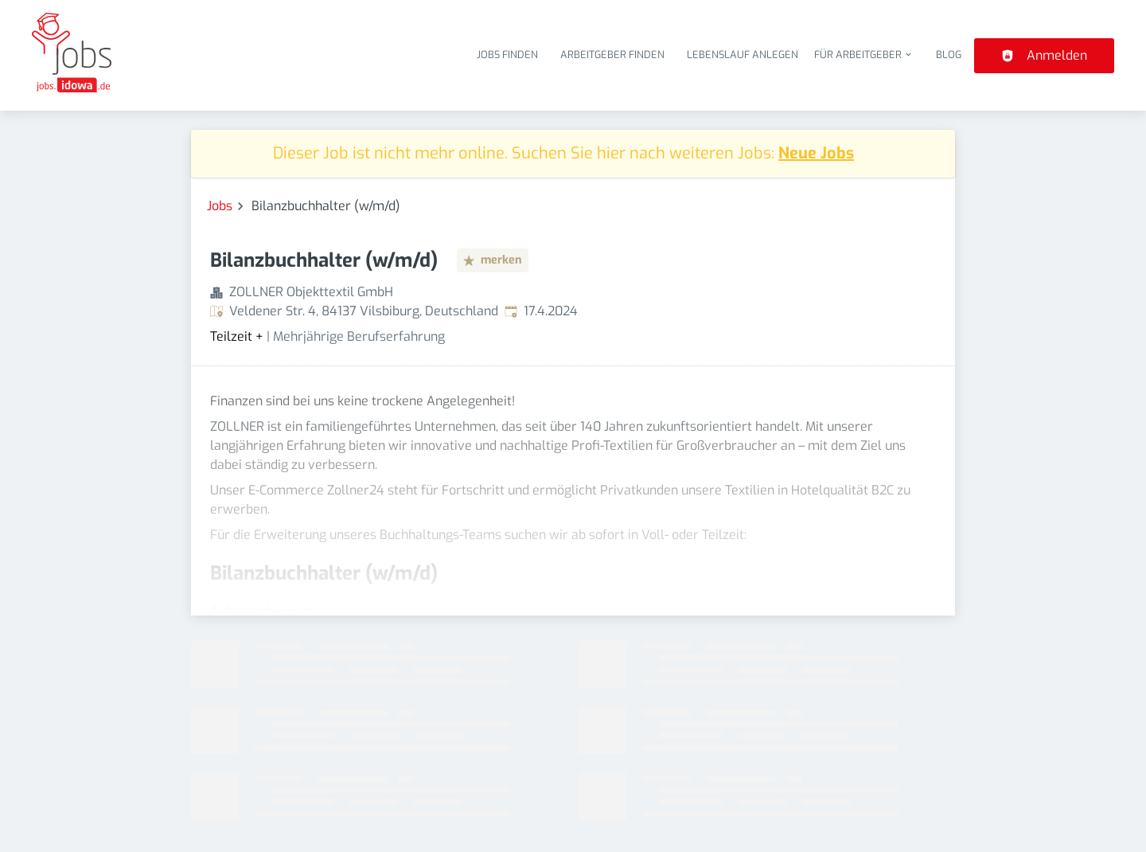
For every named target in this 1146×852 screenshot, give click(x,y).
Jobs (219, 205)
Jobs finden (507, 54)
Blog (948, 54)
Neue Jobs (816, 153)
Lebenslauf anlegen (742, 54)
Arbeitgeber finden (612, 54)
